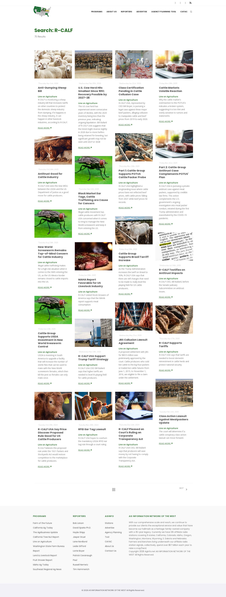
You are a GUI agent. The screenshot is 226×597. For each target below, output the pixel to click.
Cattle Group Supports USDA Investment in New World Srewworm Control (50, 339)
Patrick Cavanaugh (82, 555)
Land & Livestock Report (45, 555)
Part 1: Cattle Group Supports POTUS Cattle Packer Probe (132, 174)
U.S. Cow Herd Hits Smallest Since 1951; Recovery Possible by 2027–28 (92, 92)
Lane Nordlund (80, 541)
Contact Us (110, 550)
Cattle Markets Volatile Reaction (170, 89)
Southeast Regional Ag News (47, 569)
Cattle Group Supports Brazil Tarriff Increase (133, 257)
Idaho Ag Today (41, 564)
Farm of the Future (42, 523)
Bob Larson (78, 523)
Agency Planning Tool (163, 11)
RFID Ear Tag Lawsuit (92, 429)
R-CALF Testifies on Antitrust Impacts (172, 271)
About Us (112, 11)
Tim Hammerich (81, 569)
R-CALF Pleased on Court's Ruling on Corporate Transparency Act (131, 434)
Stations (109, 523)
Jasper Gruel (79, 537)
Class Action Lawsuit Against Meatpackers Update (173, 419)
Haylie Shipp (79, 532)
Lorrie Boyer (78, 550)
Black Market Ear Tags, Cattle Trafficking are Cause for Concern (93, 198)
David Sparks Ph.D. (82, 527)
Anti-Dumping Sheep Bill (52, 89)
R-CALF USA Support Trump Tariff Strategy (93, 357)
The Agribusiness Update (45, 532)
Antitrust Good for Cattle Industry (50, 175)
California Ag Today (43, 527)
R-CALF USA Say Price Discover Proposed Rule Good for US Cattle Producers (52, 434)
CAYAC (184, 11)
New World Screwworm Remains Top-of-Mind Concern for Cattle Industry (53, 252)
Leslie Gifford (79, 546)
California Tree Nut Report (46, 537)
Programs (96, 11)
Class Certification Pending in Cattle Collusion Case (131, 91)
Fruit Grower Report (42, 560)
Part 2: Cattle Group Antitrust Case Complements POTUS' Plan (174, 172)
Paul (75, 560)
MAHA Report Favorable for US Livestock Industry (90, 283)
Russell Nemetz (80, 564)
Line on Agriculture (42, 541)
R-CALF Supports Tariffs (170, 344)
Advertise (141, 11)
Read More (45, 128)
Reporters (126, 11)
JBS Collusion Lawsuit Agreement (133, 341)
